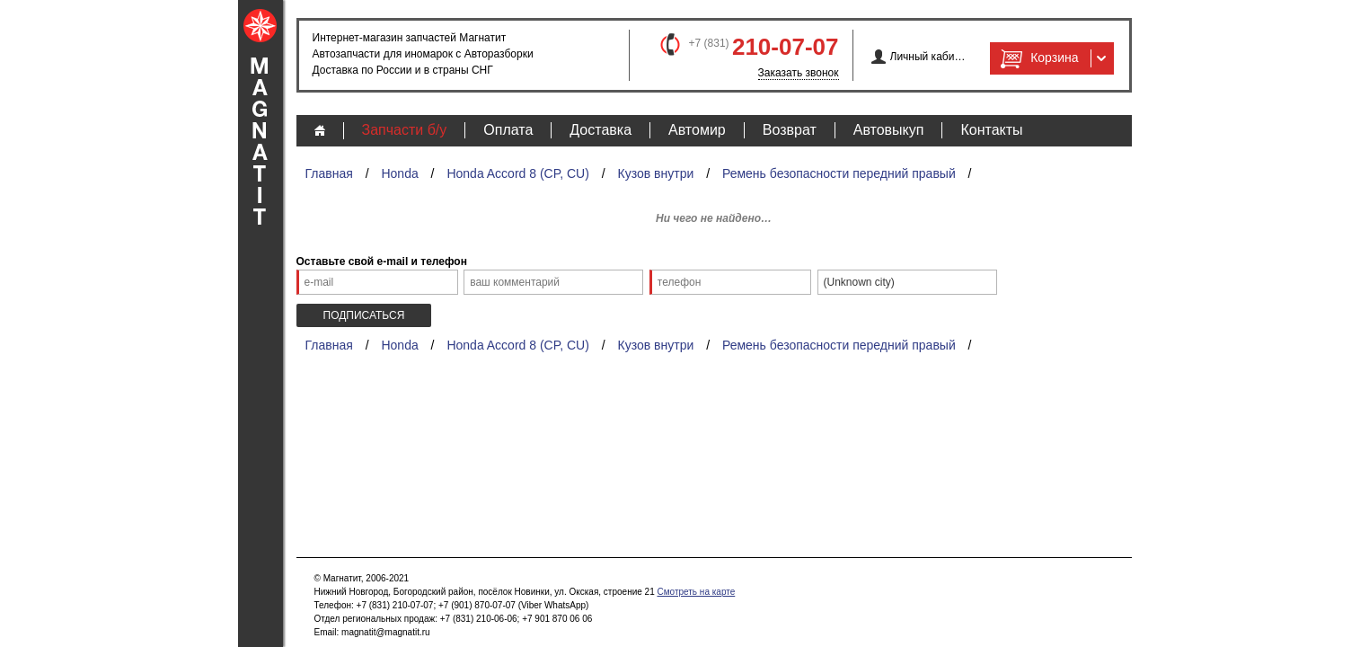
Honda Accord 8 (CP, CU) (517, 173)
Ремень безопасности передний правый (839, 173)
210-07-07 (785, 46)
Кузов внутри (656, 173)
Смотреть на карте (696, 592)
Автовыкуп (888, 129)
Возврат (790, 129)
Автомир (697, 129)
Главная (329, 173)
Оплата (508, 129)
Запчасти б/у (404, 129)
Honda (399, 173)
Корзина (1037, 58)
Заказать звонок (798, 72)
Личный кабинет (928, 56)
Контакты (991, 129)
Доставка (601, 129)
